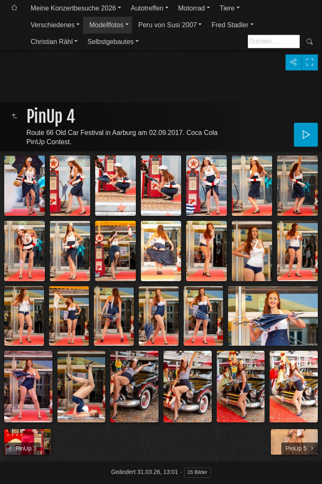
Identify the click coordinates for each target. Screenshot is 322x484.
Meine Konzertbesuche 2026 (73, 8)
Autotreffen (147, 8)
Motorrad (191, 8)
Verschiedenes (53, 24)
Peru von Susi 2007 (167, 24)
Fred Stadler (229, 24)
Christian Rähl (52, 41)
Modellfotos (106, 24)
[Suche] (274, 41)
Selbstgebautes (110, 41)
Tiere (227, 8)
